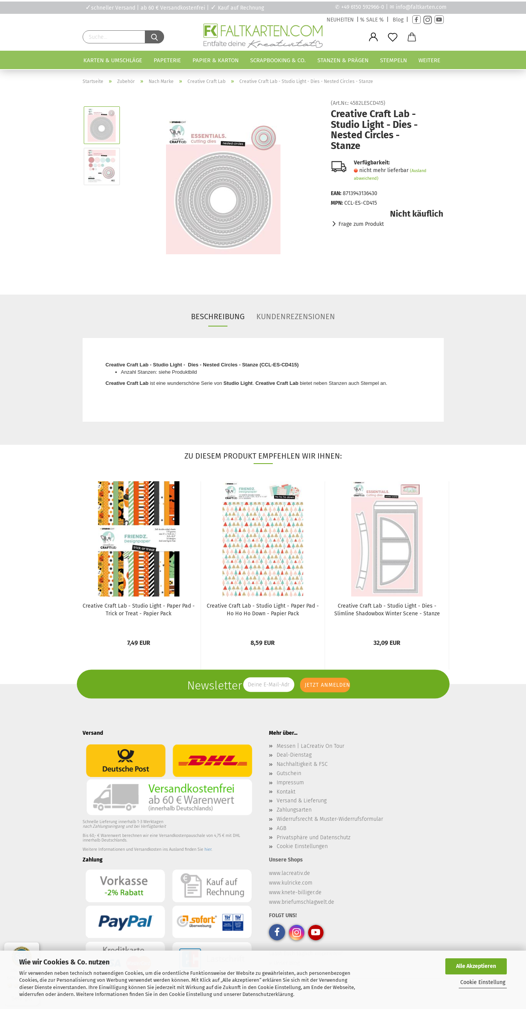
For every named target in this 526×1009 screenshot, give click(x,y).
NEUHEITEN (340, 20)
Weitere (429, 60)
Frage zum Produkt (361, 224)
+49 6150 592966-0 (362, 7)
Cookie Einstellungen (302, 846)
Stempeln (393, 60)
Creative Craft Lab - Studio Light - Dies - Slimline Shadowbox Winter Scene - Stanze (387, 610)
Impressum (290, 782)
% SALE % (372, 20)
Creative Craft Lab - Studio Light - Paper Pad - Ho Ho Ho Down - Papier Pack (263, 610)
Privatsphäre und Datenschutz (313, 837)
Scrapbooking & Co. (278, 60)
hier (207, 849)
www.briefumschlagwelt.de (301, 902)
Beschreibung (218, 316)
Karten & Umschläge (112, 60)
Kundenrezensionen (295, 316)
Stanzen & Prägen (342, 60)
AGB (281, 828)
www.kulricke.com (290, 883)
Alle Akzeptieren (476, 966)
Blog (398, 20)
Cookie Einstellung (482, 982)
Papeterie (167, 60)
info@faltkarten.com (421, 7)
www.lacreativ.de (289, 873)
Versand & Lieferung (302, 800)
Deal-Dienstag (294, 755)
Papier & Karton (215, 60)
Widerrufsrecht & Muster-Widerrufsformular (330, 819)
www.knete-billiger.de (295, 892)
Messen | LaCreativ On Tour (310, 746)
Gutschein (289, 773)
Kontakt (286, 792)
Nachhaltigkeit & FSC (302, 764)
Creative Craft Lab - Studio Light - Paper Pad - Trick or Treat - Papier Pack (139, 610)
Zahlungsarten (294, 810)
